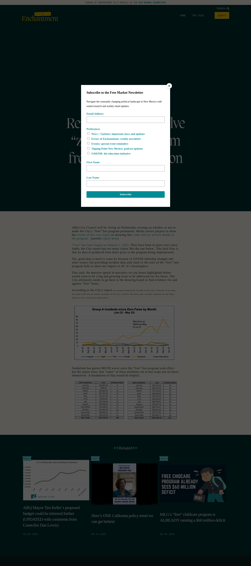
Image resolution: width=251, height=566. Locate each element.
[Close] (169, 86)
